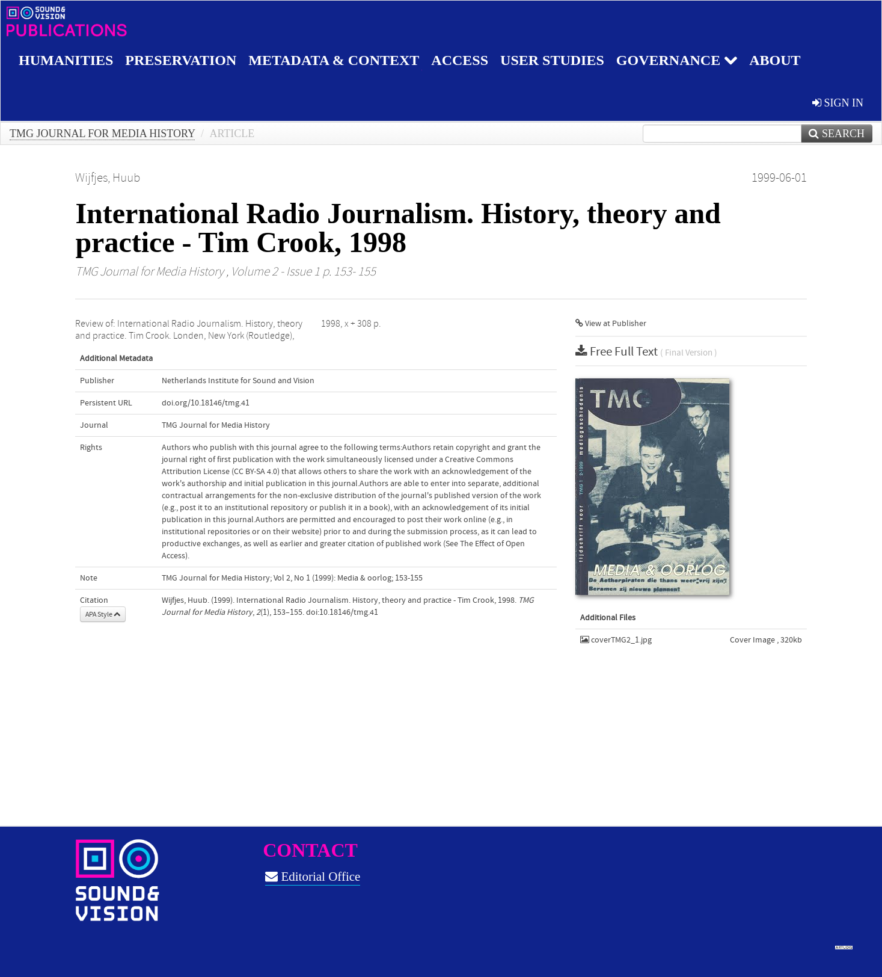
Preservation (180, 60)
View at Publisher (610, 323)
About (774, 60)
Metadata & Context (333, 60)
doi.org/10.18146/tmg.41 (206, 403)
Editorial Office (312, 876)
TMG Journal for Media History (102, 134)
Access (459, 60)
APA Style (102, 614)
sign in (837, 103)
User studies (552, 60)
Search (837, 134)
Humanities (66, 60)
